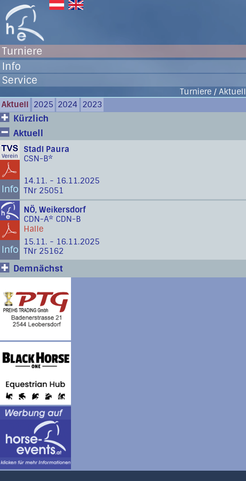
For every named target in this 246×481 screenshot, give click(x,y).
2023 (92, 104)
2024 (67, 104)
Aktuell (15, 104)
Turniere (22, 51)
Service (19, 80)
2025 (43, 104)
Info (11, 66)
